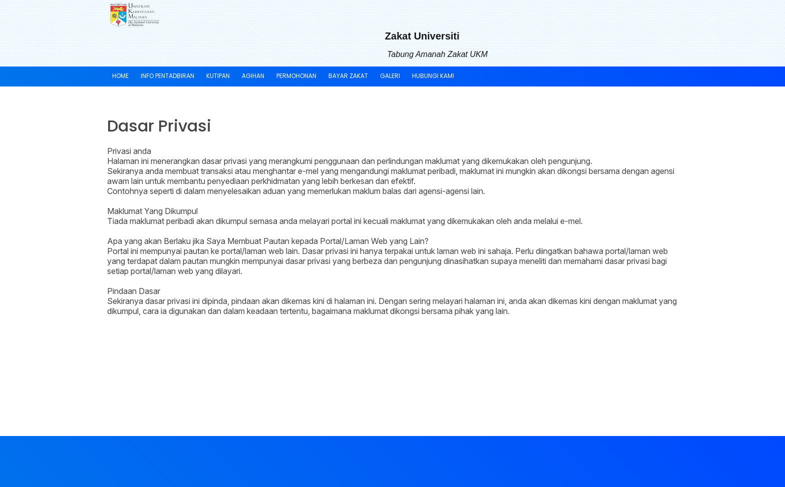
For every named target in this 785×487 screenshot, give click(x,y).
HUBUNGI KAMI (433, 76)
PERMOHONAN (296, 76)
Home (120, 76)
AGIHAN (253, 76)
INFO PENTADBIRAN (167, 76)
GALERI (390, 76)
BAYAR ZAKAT (348, 76)
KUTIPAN (218, 76)
